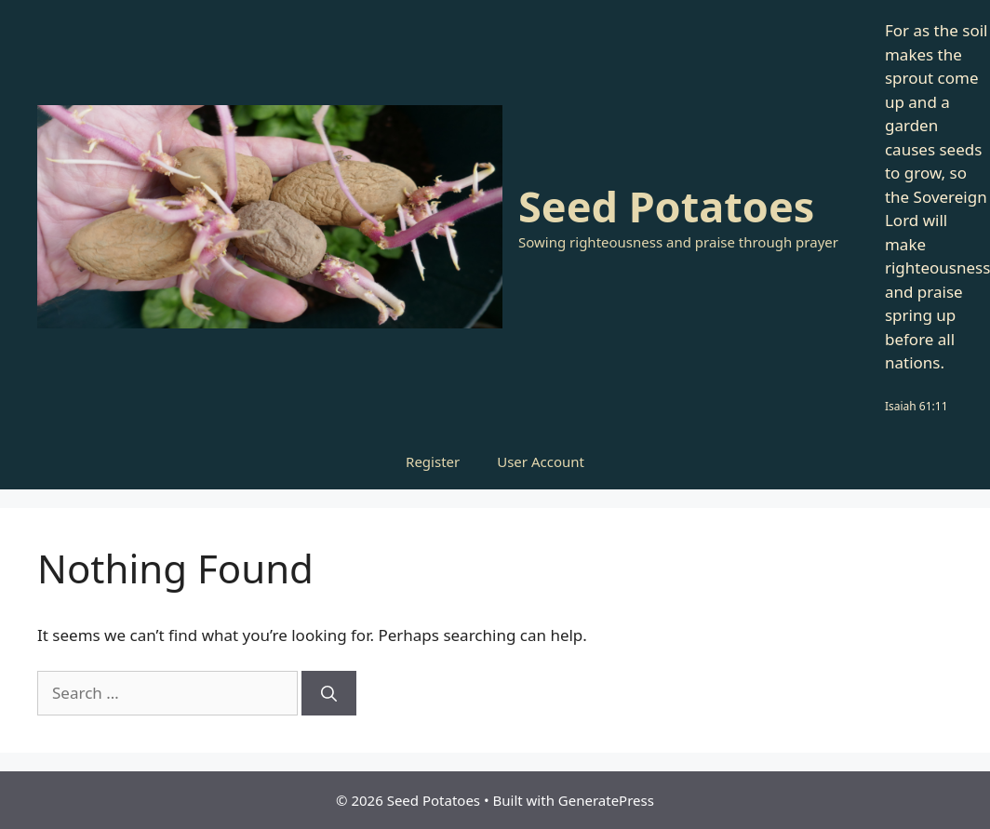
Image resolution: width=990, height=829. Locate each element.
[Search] (328, 693)
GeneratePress (606, 800)
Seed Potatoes (666, 206)
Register (433, 461)
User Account (540, 461)
